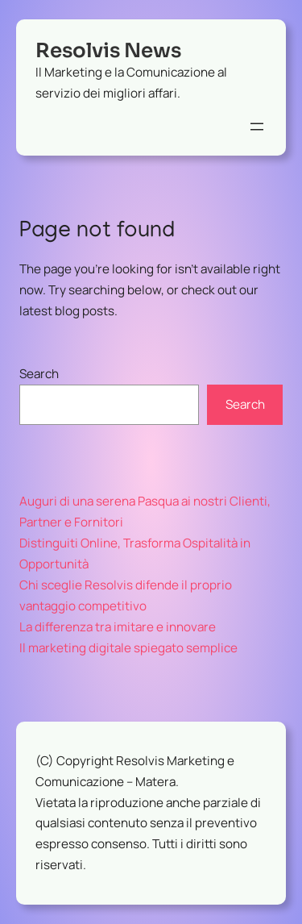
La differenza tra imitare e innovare (117, 626)
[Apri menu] (257, 126)
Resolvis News (108, 50)
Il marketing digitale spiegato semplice (128, 647)
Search (39, 373)
